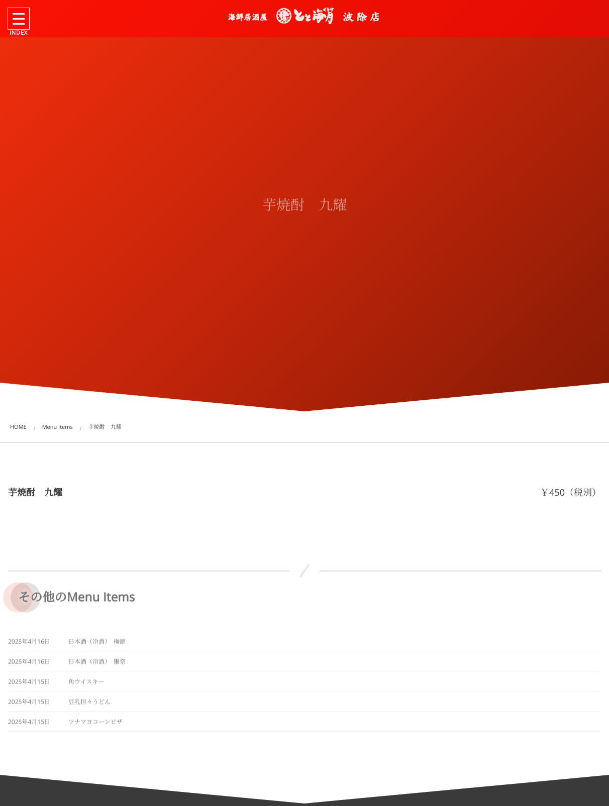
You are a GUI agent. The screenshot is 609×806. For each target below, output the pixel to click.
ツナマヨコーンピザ (95, 723)
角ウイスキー (86, 683)
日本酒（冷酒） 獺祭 (97, 663)
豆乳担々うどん (89, 703)
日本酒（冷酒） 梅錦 (97, 643)
